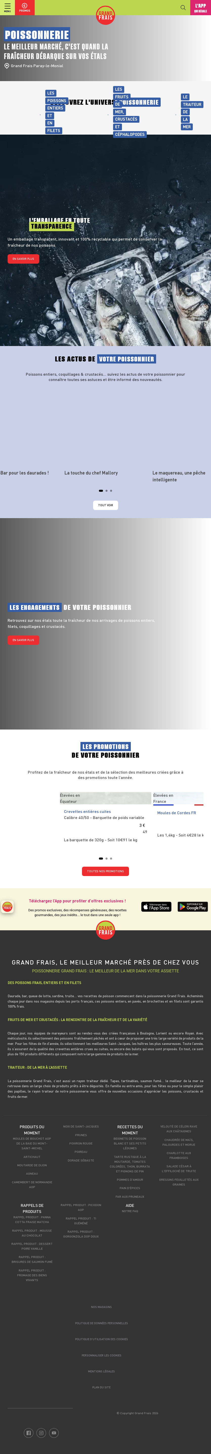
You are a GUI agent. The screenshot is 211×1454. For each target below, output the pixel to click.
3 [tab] (112, 492)
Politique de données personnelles (101, 1323)
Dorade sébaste (81, 1160)
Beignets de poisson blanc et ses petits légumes (130, 1143)
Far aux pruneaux (130, 1196)
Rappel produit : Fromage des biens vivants (32, 1275)
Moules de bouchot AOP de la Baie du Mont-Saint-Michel (32, 1143)
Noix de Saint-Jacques (81, 1126)
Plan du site (101, 1387)
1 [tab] (101, 492)
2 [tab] (108, 492)
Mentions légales (101, 1371)
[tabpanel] (105, 431)
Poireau (81, 1152)
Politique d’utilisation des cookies (101, 1339)
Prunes (81, 1135)
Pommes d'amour (130, 1179)
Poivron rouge (81, 1143)
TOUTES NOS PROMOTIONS (105, 871)
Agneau (32, 1173)
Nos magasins (101, 1307)
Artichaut (32, 1157)
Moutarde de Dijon (32, 1165)
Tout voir (105, 505)
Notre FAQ (130, 1211)
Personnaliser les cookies (101, 1355)
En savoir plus (23, 259)
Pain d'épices (130, 1188)
